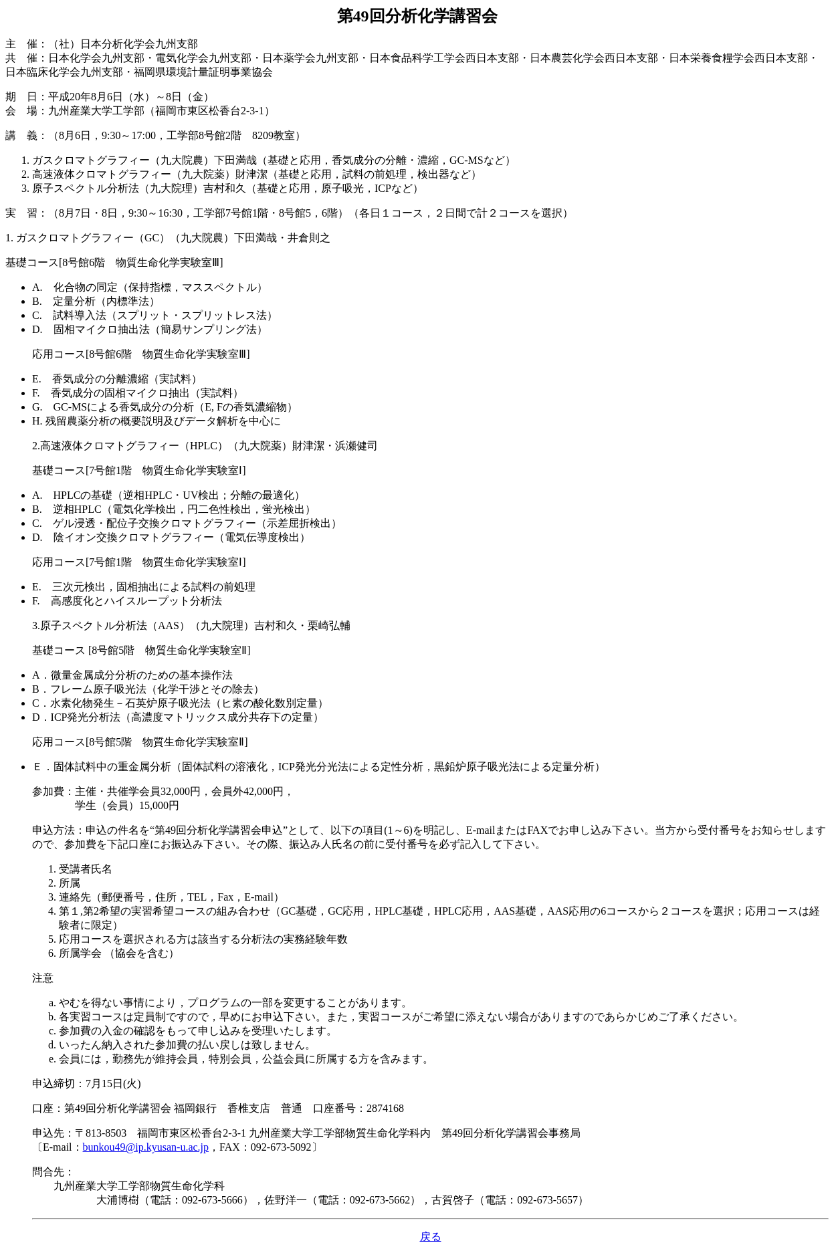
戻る (430, 1236)
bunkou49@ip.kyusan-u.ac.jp (146, 1147)
